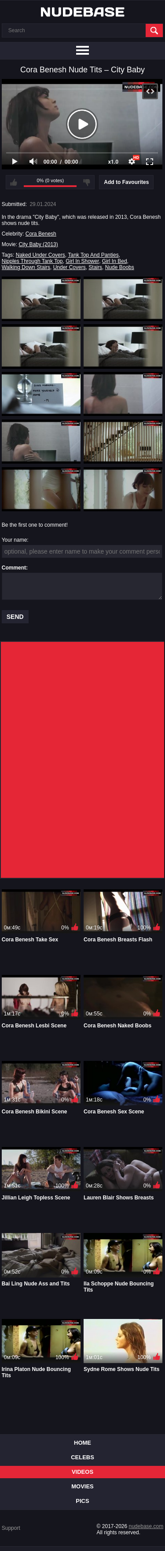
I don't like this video (86, 182)
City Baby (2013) (38, 244)
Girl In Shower (82, 261)
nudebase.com (146, 1526)
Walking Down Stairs (26, 267)
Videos (82, 1472)
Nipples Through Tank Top (32, 261)
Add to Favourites (126, 182)
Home (82, 1442)
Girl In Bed (114, 261)
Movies (82, 1486)
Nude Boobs (119, 267)
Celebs (82, 1457)
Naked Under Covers (40, 255)
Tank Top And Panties (93, 255)
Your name (14, 540)
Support (11, 1528)
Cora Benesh (41, 234)
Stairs (95, 267)
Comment (14, 568)
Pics (82, 1501)
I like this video (13, 182)
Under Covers (69, 267)
